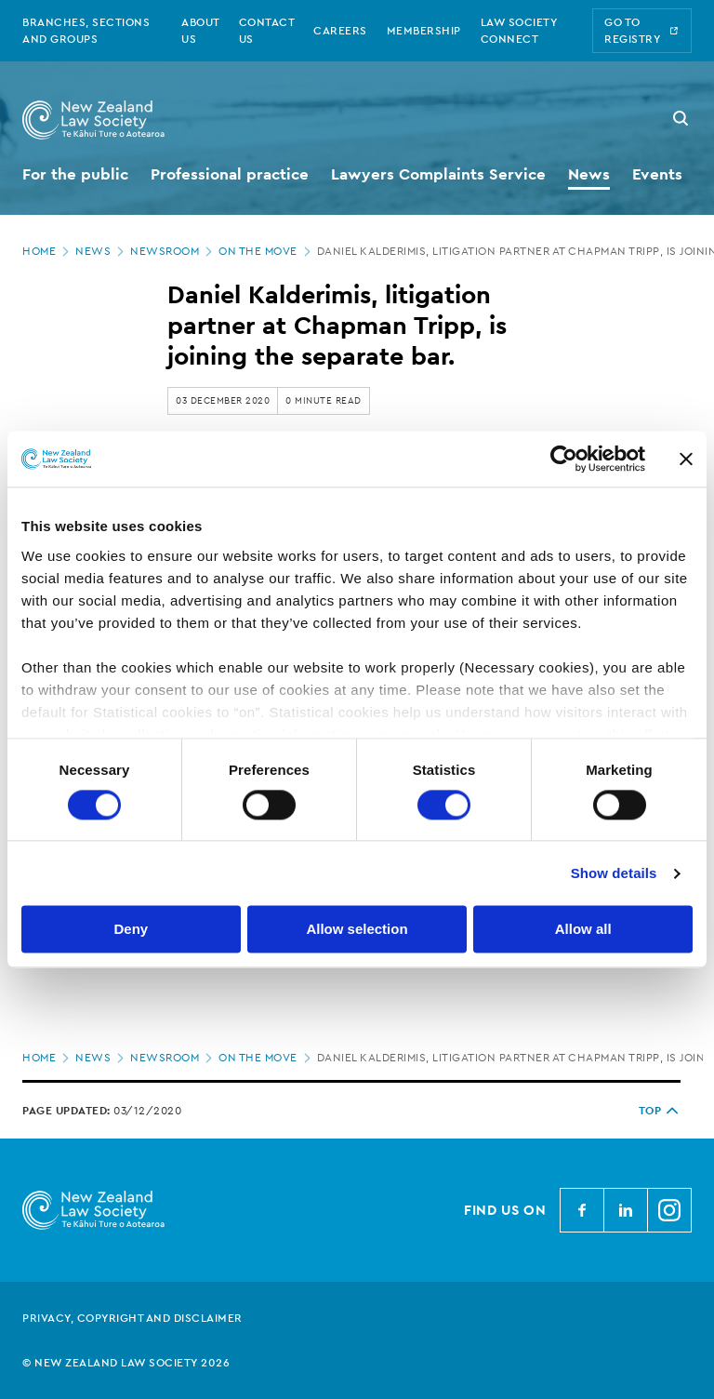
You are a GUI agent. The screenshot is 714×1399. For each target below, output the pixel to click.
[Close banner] (686, 458)
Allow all (583, 930)
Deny (130, 930)
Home (47, 251)
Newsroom (173, 251)
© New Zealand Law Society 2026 (126, 1362)
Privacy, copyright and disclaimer (132, 1318)
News (101, 251)
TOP (660, 1110)
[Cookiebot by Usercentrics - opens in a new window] (564, 459)
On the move (266, 251)
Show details (614, 873)
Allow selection (356, 930)
